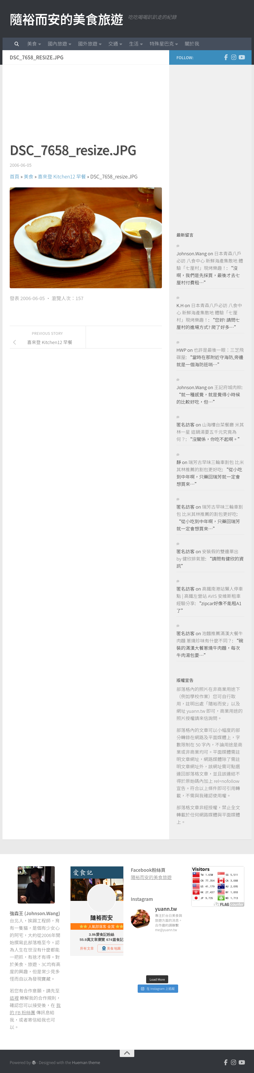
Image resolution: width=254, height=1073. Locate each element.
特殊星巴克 (162, 43)
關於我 (192, 43)
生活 (134, 43)
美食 (32, 43)
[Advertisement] (86, 106)
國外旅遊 (87, 43)
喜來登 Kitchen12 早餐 (62, 176)
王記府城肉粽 (227, 387)
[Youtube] (241, 57)
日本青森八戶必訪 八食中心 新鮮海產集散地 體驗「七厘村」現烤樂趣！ (209, 260)
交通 (113, 43)
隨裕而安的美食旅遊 (66, 19)
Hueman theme (86, 1062)
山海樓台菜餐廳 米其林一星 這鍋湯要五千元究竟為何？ (210, 431)
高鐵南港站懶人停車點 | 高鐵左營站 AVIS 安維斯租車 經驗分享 (209, 595)
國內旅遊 (57, 43)
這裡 (14, 997)
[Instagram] (234, 57)
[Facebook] (226, 57)
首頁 (14, 176)
